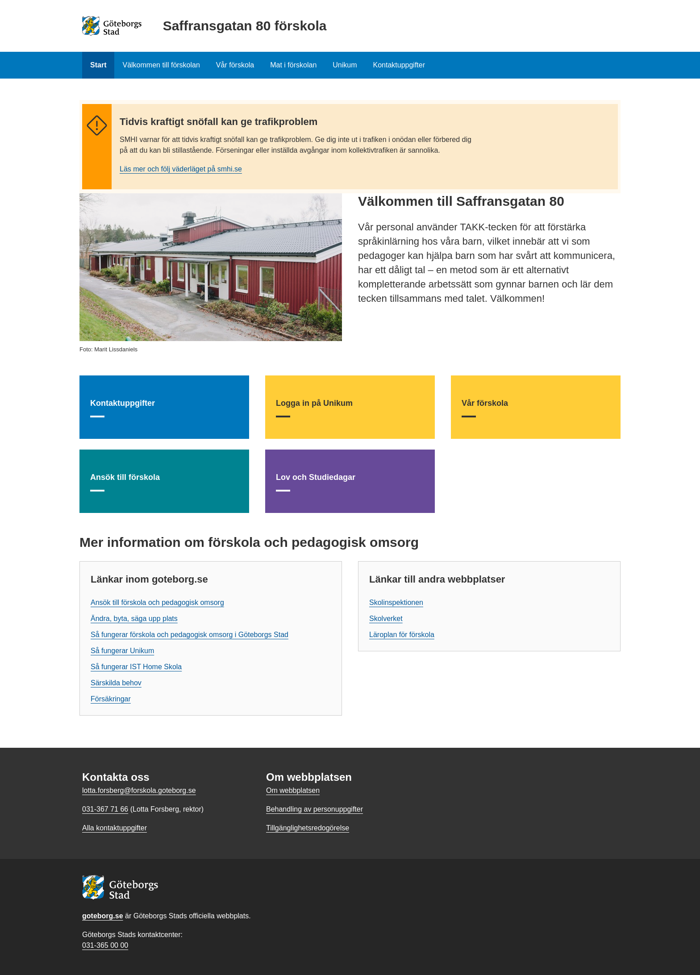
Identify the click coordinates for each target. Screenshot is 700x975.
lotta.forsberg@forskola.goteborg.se (139, 790)
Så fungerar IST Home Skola (136, 667)
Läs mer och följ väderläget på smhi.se (181, 169)
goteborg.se (102, 916)
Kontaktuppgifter (399, 65)
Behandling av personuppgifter (314, 809)
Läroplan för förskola (401, 634)
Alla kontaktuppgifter (114, 828)
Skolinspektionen (396, 602)
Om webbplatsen (293, 790)
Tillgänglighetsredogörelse (307, 828)
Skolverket (386, 618)
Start (98, 65)
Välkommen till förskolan (161, 65)
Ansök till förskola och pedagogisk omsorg (157, 602)
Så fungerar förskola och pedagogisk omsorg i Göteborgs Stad (189, 634)
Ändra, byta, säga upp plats (134, 618)
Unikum (345, 65)
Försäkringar (111, 699)
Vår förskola (235, 65)
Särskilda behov (116, 683)
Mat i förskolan (293, 65)
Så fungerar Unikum (122, 650)
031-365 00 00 (105, 945)
